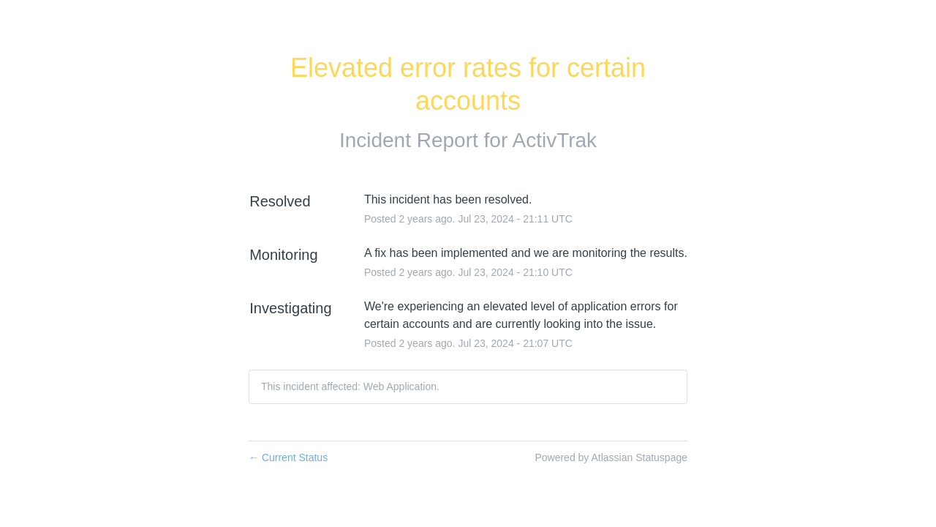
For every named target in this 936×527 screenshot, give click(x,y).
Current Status (288, 457)
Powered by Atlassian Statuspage (611, 457)
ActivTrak (554, 140)
